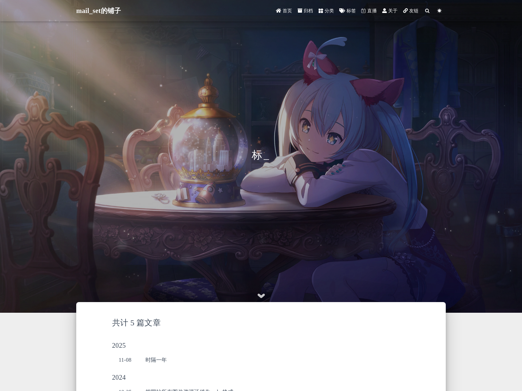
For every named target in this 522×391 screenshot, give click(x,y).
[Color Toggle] (439, 11)
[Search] (427, 11)
